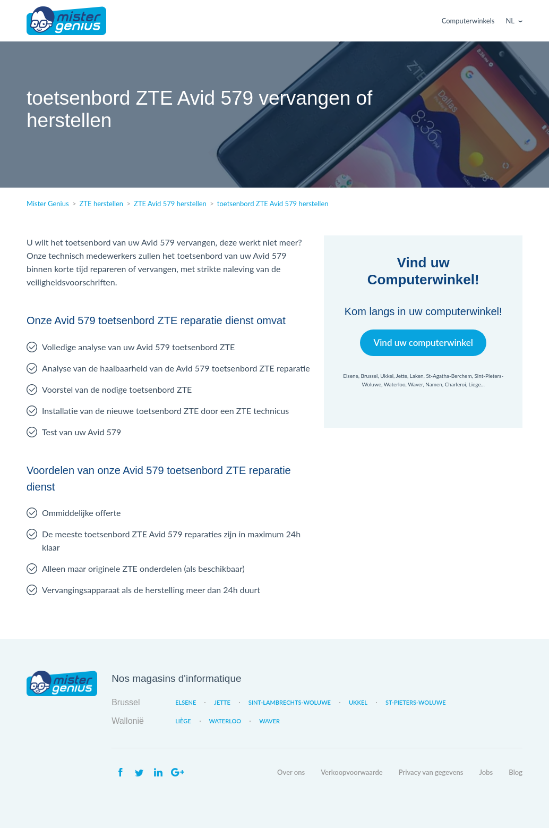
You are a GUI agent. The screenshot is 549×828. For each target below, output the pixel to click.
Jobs (486, 772)
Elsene (185, 702)
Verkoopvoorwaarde (351, 772)
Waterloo (225, 720)
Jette (222, 702)
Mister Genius (66, 20)
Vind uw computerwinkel (423, 342)
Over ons (291, 772)
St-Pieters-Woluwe (415, 702)
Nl (509, 20)
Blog (515, 772)
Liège (183, 720)
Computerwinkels (468, 20)
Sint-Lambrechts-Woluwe (289, 702)
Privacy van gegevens (431, 772)
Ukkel (358, 702)
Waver (269, 720)
